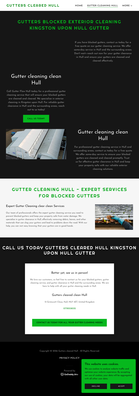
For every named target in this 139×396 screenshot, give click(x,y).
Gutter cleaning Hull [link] (102, 6)
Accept (121, 386)
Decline (96, 386)
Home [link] (79, 6)
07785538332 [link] (69, 295)
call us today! (36, 119)
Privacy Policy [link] (69, 345)
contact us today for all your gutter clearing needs (70, 310)
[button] (127, 5)
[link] (33, 6)
